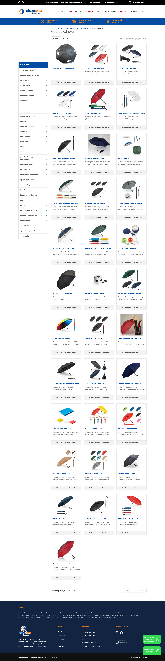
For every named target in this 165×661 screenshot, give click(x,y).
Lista (65, 38)
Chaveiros (24, 106)
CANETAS (23, 101)
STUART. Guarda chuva (94, 68)
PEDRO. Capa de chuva (94, 293)
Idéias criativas (26, 164)
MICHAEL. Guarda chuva (127, 429)
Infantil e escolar (27, 169)
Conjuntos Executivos (28, 116)
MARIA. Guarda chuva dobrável (98, 248)
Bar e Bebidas (25, 85)
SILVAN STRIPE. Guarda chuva (130, 203)
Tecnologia (24, 236)
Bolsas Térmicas (26, 90)
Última (142, 591)
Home (53, 28)
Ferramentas (25, 152)
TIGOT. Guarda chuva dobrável (65, 203)
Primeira (126, 591)
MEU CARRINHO (138, 2)
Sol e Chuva (24, 226)
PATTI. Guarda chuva (94, 429)
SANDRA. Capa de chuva (63, 429)
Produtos (60, 12)
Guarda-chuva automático (64, 248)
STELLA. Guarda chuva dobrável (66, 384)
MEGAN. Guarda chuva (62, 113)
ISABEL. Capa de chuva (127, 248)
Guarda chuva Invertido (62, 293)
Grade (56, 38)
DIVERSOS (23, 131)
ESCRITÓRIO (24, 142)
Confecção (24, 111)
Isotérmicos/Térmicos (29, 175)
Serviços (90, 12)
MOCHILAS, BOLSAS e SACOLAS (31, 215)
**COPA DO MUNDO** (28, 70)
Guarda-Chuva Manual (94, 158)
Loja (70, 12)
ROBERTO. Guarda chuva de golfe (131, 113)
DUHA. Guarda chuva (61, 338)
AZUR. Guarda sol (125, 158)
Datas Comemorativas (107, 12)
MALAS (22, 205)
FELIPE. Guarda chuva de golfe (130, 293)
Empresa (78, 12)
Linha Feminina (26, 190)
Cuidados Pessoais (27, 126)
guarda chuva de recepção (64, 68)
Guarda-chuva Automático (129, 338)
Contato (133, 12)
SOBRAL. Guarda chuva (62, 474)
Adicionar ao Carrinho (66, 82)
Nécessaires (25, 221)
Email (86, 639)
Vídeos (123, 12)
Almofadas (24, 80)
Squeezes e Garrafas (28, 231)
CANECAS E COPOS (27, 95)
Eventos (23, 147)
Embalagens (25, 136)
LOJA (21, 200)
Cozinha (23, 121)
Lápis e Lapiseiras (27, 180)
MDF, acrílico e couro (28, 210)
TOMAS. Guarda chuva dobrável (131, 519)
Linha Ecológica (26, 185)
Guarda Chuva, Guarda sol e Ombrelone (31, 158)
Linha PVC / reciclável (28, 195)
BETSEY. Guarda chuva (94, 474)
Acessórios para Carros (29, 75)
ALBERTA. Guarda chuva (95, 203)
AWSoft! (144, 657)
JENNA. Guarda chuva (94, 338)
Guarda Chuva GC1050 (94, 113)
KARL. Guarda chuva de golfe (64, 158)
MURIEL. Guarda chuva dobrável (131, 68)
